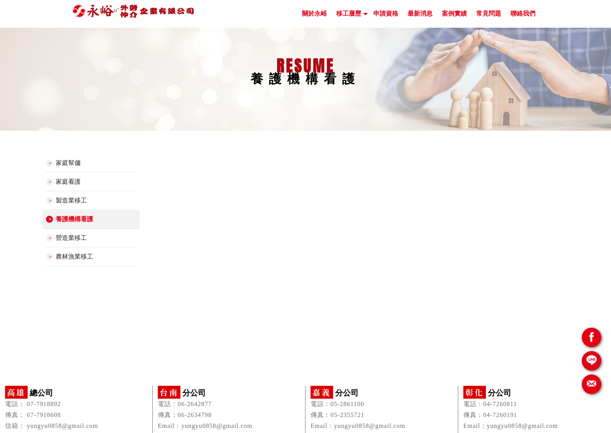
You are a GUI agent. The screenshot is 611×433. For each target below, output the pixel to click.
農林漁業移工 (74, 256)
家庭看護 (68, 181)
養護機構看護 (74, 219)
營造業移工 (71, 237)
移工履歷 (348, 13)
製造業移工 (71, 200)
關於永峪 (314, 13)
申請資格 (385, 13)
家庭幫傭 (68, 163)
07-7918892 (44, 404)
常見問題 (488, 13)
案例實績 (454, 13)
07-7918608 (44, 415)
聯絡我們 (522, 13)
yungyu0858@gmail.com (62, 425)
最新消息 (420, 13)
